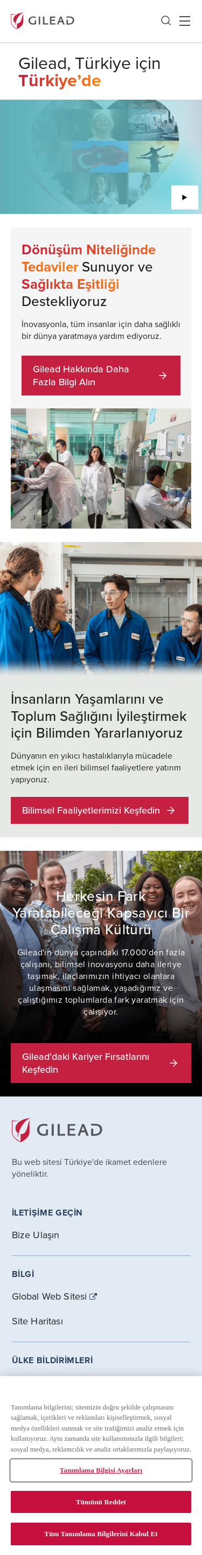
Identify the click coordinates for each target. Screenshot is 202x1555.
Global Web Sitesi (49, 1296)
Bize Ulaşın (36, 1234)
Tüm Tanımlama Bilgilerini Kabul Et (100, 1534)
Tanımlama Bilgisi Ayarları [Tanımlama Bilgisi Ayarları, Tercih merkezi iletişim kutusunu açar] (101, 1470)
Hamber (184, 21)
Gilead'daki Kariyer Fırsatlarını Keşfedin (101, 1063)
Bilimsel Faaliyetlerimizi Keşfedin (99, 810)
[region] (101, 1465)
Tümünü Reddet (101, 1502)
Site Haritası (37, 1321)
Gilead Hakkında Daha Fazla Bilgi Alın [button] (101, 375)
